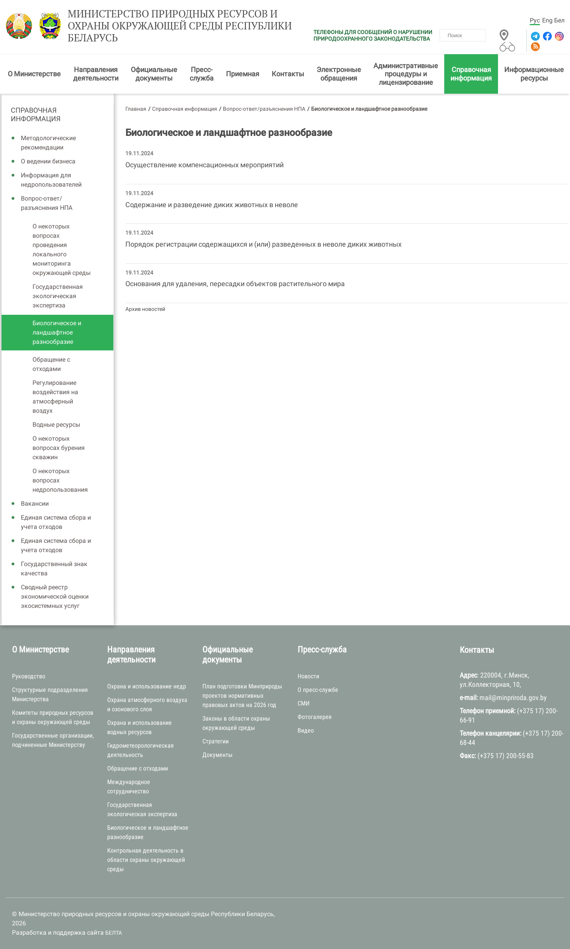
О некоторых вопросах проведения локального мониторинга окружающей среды (62, 249)
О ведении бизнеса (48, 161)
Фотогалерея (315, 717)
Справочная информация (471, 73)
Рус (535, 20)
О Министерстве (34, 74)
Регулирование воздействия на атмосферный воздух (55, 396)
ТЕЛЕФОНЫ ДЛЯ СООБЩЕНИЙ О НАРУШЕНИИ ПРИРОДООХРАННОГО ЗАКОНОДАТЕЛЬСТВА (372, 35)
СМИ (304, 703)
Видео (306, 730)
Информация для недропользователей (51, 180)
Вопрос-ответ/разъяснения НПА (46, 203)
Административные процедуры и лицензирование (405, 74)
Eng (547, 20)
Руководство (28, 676)
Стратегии (215, 741)
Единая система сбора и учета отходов (56, 522)
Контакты (288, 74)
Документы (217, 755)
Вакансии (35, 503)
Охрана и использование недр (146, 686)
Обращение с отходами (51, 364)
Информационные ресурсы (534, 73)
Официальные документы (154, 73)
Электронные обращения (339, 73)
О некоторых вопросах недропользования (60, 480)
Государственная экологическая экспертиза (58, 296)
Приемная (242, 74)
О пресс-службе (318, 689)
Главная (135, 109)
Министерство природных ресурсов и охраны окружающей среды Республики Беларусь (180, 26)
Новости (308, 676)
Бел (559, 20)
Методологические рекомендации (48, 142)
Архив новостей (145, 309)
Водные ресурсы (56, 424)
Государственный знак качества (54, 568)
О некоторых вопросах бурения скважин (59, 448)
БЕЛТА (113, 933)
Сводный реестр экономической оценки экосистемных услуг (55, 596)
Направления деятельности (95, 73)
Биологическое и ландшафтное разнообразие (57, 332)
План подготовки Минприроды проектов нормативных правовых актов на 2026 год (242, 696)
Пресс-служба (202, 73)
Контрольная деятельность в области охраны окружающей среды (146, 860)
